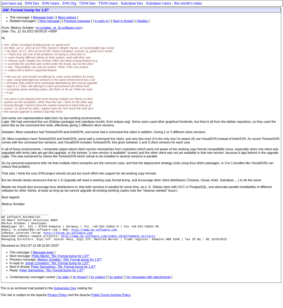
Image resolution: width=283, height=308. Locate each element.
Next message (49, 21)
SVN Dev (32, 3)
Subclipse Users (158, 3)
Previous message (77, 21)
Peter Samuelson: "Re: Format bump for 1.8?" (63, 274)
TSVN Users (108, 3)
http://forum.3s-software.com (67, 239)
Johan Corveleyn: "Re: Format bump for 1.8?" (57, 271)
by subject (98, 285)
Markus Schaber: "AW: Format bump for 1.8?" (70, 267)
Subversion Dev (65, 296)
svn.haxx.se (11, 3)
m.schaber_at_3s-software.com (59, 27)
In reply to (102, 21)
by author (116, 285)
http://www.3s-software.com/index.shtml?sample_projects (108, 243)
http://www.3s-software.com (94, 235)
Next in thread (123, 21)
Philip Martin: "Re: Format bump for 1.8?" (60, 264)
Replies (142, 21)
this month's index (188, 3)
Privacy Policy (57, 303)
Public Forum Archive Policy (110, 303)
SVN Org (69, 3)
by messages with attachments (149, 285)
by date (63, 285)
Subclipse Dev (132, 3)
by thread (79, 285)
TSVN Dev (87, 3)
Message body (43, 17)
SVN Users (50, 3)
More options (67, 17)
